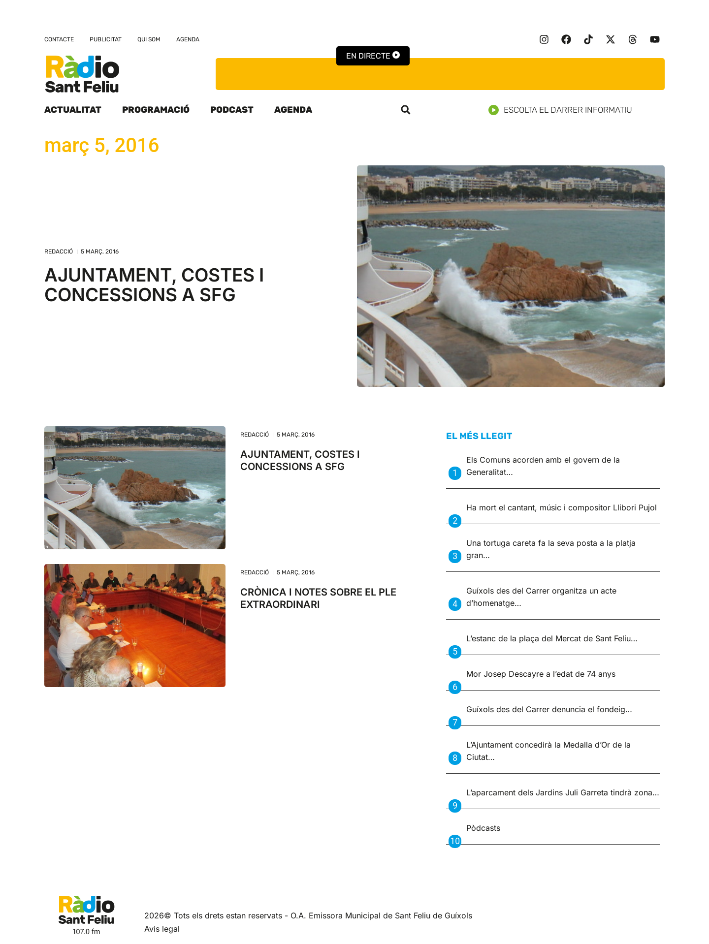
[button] (405, 109)
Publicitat (106, 39)
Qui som (149, 39)
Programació (156, 109)
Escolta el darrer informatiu (564, 110)
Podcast (232, 109)
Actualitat (72, 109)
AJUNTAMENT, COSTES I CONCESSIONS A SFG (154, 285)
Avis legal (162, 929)
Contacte (59, 39)
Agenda (187, 39)
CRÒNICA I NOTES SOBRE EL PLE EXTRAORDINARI (318, 598)
